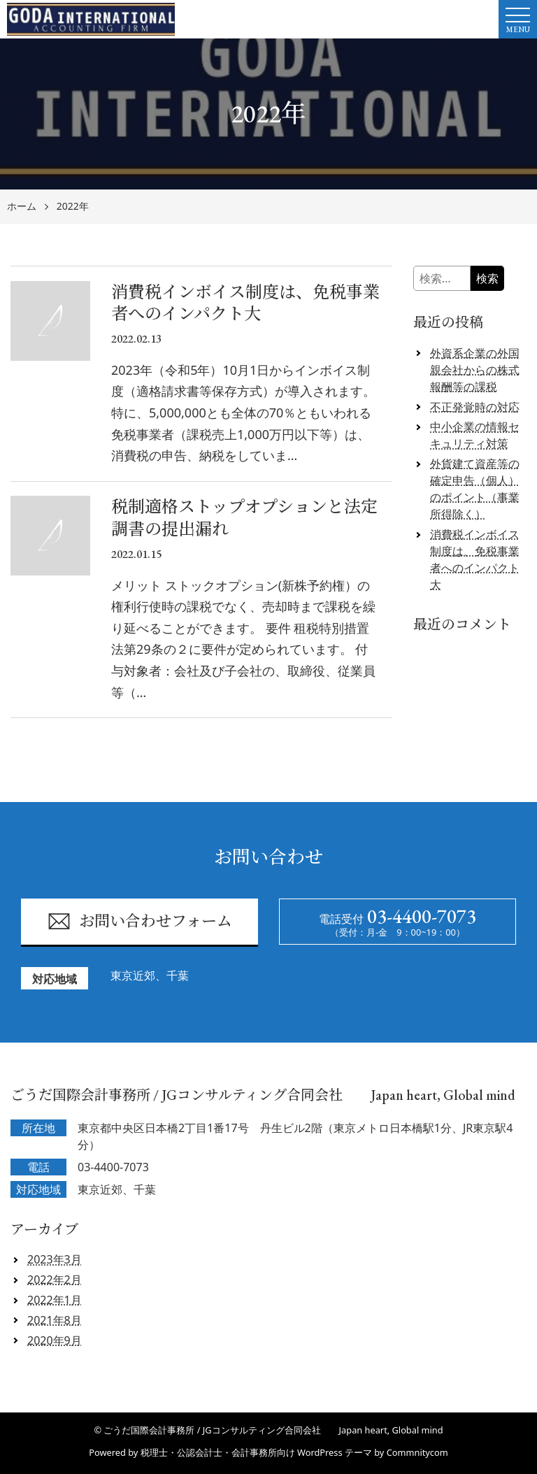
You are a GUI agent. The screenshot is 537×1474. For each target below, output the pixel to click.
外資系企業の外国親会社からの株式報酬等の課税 (475, 369)
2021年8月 (54, 1320)
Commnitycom (417, 1452)
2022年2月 (54, 1279)
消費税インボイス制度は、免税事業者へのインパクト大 (475, 559)
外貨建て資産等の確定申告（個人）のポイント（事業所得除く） (475, 489)
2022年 (73, 207)
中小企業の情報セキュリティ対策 (475, 435)
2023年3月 (54, 1259)
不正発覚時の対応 (475, 407)
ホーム (21, 207)
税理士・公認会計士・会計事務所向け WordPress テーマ (256, 1452)
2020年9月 (54, 1340)
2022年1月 (54, 1300)
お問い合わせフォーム (139, 921)
